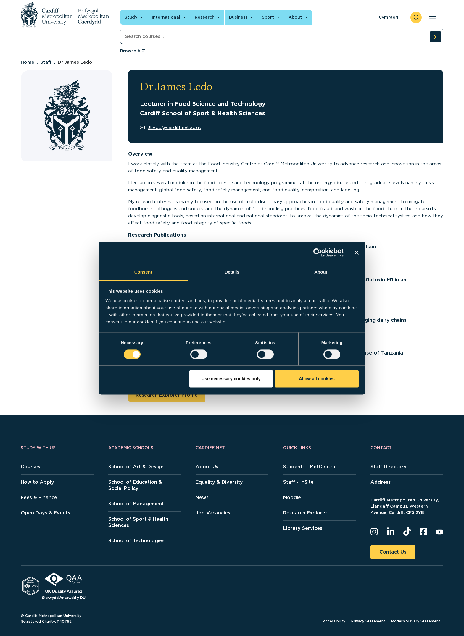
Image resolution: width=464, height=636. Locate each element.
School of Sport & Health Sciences (138, 522)
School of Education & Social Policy (135, 485)
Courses (30, 467)
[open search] (416, 17)
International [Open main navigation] (166, 17)
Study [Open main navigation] (131, 17)
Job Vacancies (213, 513)
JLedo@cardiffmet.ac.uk (170, 127)
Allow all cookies (317, 378)
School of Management (136, 503)
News (202, 497)
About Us (207, 467)
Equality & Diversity (219, 482)
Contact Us (392, 552)
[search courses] (435, 36)
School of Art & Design (136, 467)
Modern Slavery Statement (415, 621)
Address (380, 482)
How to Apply (37, 482)
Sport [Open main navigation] (268, 17)
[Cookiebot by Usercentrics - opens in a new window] (318, 252)
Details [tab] (232, 271)
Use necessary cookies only (231, 378)
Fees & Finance (39, 497)
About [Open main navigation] (295, 17)
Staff (46, 62)
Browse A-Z (132, 50)
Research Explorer (305, 513)
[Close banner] (357, 252)
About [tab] (320, 271)
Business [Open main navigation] (238, 17)
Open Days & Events (45, 513)
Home (27, 62)
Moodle (292, 497)
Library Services (302, 528)
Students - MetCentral (309, 467)
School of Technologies (136, 540)
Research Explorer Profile (167, 395)
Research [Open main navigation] (205, 17)
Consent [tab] (143, 271)
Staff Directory (388, 467)
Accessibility (334, 621)
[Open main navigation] (431, 17)
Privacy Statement (368, 621)
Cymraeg (388, 17)
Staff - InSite (298, 482)
